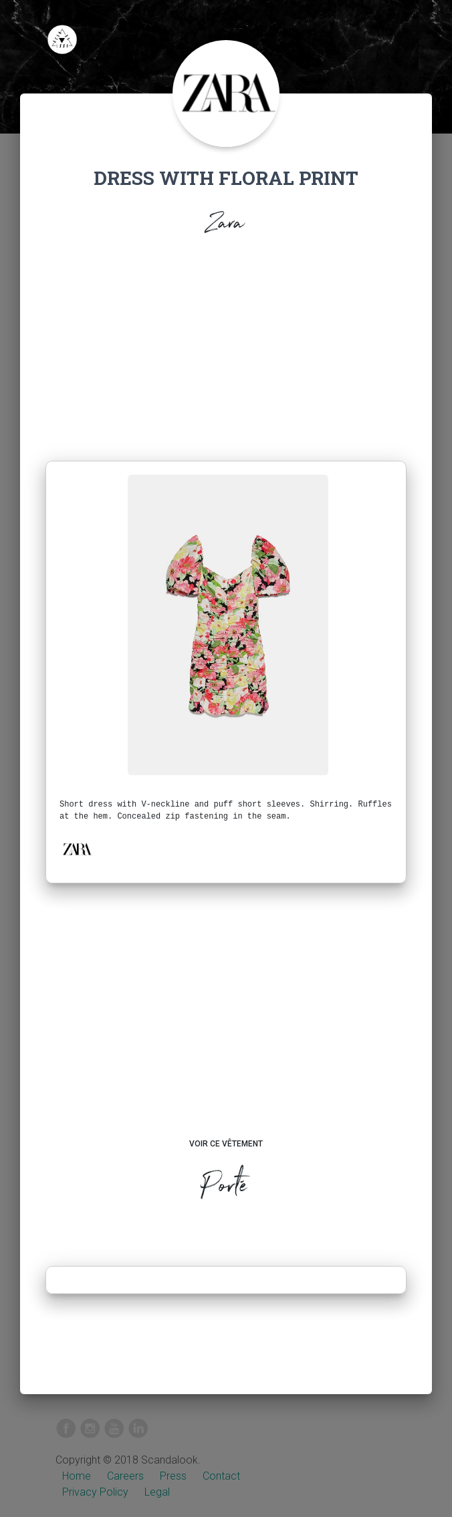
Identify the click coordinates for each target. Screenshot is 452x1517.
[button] (77, 849)
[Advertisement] (226, 360)
